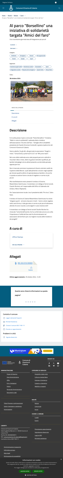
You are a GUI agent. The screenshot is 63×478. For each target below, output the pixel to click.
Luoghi (37, 418)
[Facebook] (49, 363)
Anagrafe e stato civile (41, 374)
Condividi (13, 45)
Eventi (36, 421)
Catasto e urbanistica (41, 383)
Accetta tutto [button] (25, 471)
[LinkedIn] (49, 366)
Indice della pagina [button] (17, 107)
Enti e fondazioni (11, 383)
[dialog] (31, 468)
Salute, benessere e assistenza (13, 406)
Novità (10, 15)
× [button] (61, 459)
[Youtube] (58, 363)
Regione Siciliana (7, 2)
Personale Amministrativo (14, 389)
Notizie (16, 15)
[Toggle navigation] (3, 8)
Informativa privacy (9, 450)
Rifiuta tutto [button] (38, 471)
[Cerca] (59, 8)
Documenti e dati (12, 393)
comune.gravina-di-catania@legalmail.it (15, 437)
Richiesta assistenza (40, 438)
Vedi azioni (14, 48)
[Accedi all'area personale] (55, 2)
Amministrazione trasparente (12, 447)
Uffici (8, 380)
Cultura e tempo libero (41, 377)
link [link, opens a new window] (48, 467)
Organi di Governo (12, 374)
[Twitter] (53, 363)
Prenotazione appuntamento (43, 429)
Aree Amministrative (13, 377)
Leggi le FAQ (38, 435)
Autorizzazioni (8, 409)
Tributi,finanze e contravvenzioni (13, 403)
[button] (31, 475)
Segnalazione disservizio (42, 432)
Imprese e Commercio (41, 380)
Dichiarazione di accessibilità (12, 456)
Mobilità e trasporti (40, 386)
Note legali (7, 453)
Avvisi (36, 409)
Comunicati (38, 406)
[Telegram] (53, 366)
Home (3, 15)
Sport (22, 15)
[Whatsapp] (58, 366)
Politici (9, 386)
